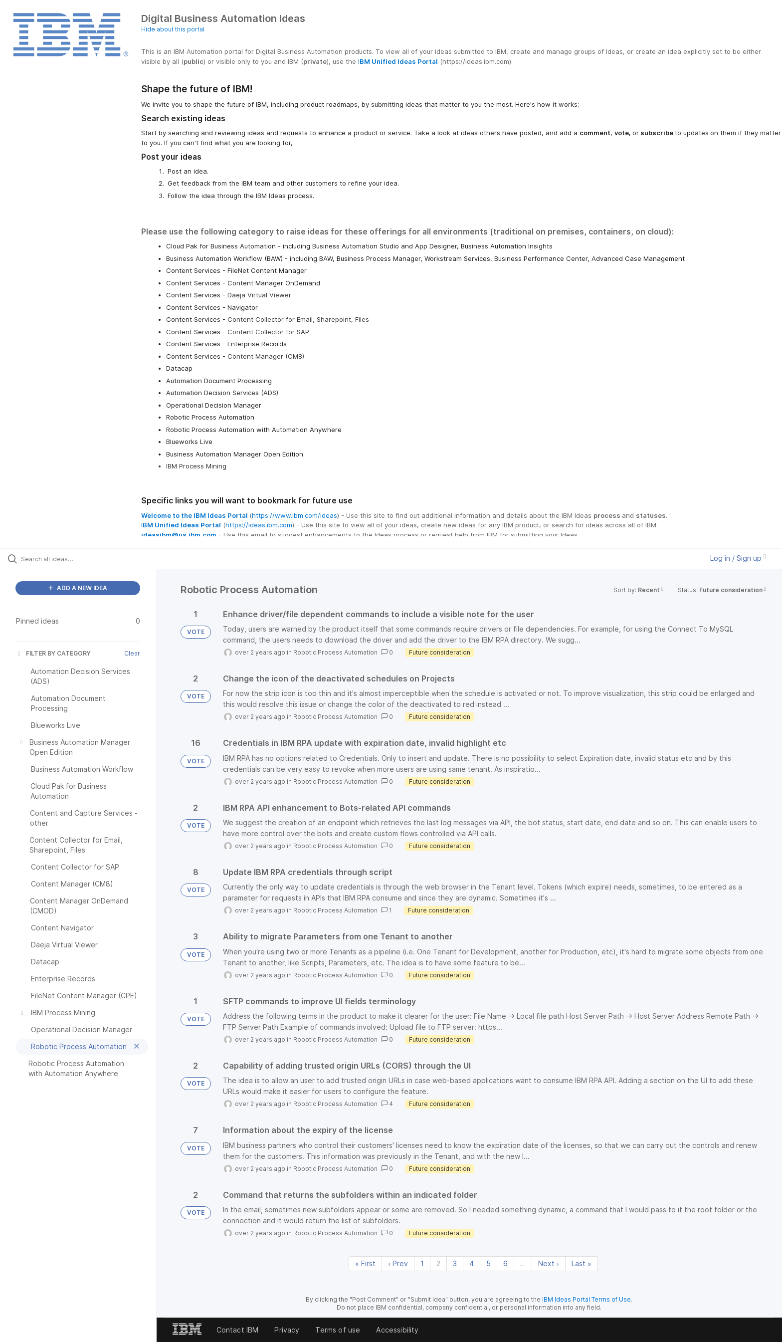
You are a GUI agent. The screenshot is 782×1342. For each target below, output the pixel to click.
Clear (132, 653)
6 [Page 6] (505, 1263)
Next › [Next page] (548, 1263)
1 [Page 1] (422, 1263)
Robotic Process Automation (335, 652)
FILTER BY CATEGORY (53, 653)
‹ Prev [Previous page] (398, 1263)
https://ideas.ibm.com (258, 525)
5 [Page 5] (488, 1263)
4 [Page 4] (471, 1263)
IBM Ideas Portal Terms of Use (586, 1299)
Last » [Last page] (581, 1263)
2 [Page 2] (438, 1263)
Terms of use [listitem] (337, 1330)
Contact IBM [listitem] (237, 1330)
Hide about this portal (172, 29)
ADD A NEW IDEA (77, 588)
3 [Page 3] (455, 1263)
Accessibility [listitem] (397, 1330)
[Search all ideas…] (91, 559)
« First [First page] (365, 1263)
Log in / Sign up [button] (738, 558)
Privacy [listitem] (286, 1330)
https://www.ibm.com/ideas (294, 515)
